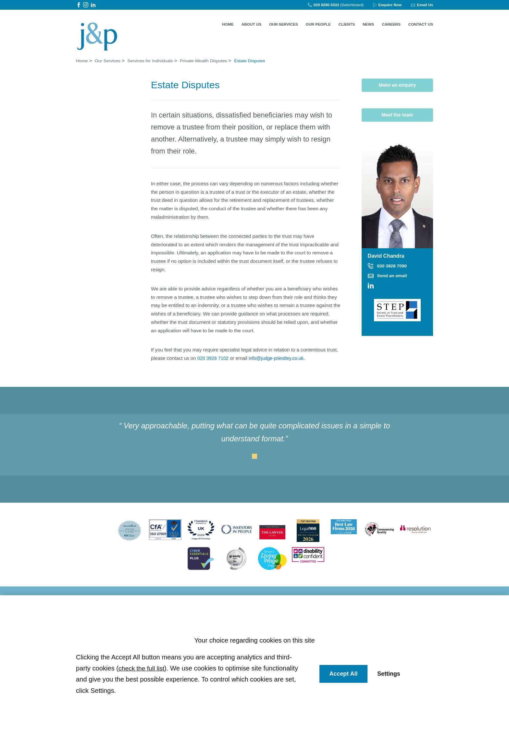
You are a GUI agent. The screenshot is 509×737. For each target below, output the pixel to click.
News (368, 24)
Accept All (344, 673)
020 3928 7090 (393, 265)
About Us (251, 24)
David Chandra (387, 255)
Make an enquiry (397, 84)
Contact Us (420, 24)
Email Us (425, 5)
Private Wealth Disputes (215, 59)
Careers (391, 24)
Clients (347, 24)
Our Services (283, 24)
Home (228, 24)
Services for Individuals (156, 59)
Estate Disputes (265, 59)
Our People (318, 24)
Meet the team (397, 114)
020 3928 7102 (213, 357)
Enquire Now (390, 5)
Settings (391, 673)
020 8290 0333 (326, 5)
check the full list (142, 668)
